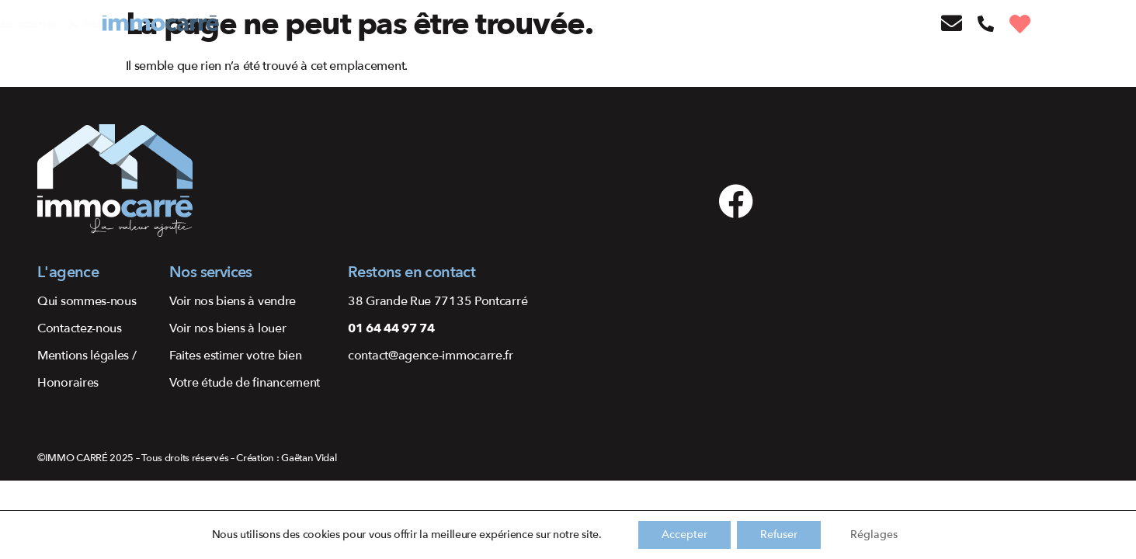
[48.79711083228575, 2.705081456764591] (965, 273)
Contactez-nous (79, 328)
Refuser (778, 534)
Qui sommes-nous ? (599, 24)
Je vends (312, 24)
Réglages (874, 534)
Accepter (684, 534)
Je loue (365, 24)
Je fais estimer (433, 24)
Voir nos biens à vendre (232, 301)
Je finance (508, 24)
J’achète (257, 24)
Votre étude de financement (244, 382)
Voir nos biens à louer (227, 328)
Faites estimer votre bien (235, 355)
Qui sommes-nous (87, 301)
